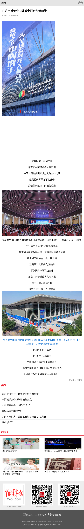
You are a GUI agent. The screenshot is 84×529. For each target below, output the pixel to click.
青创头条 (42, 515)
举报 (60, 521)
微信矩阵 (56, 515)
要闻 (3, 3)
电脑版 (29, 515)
